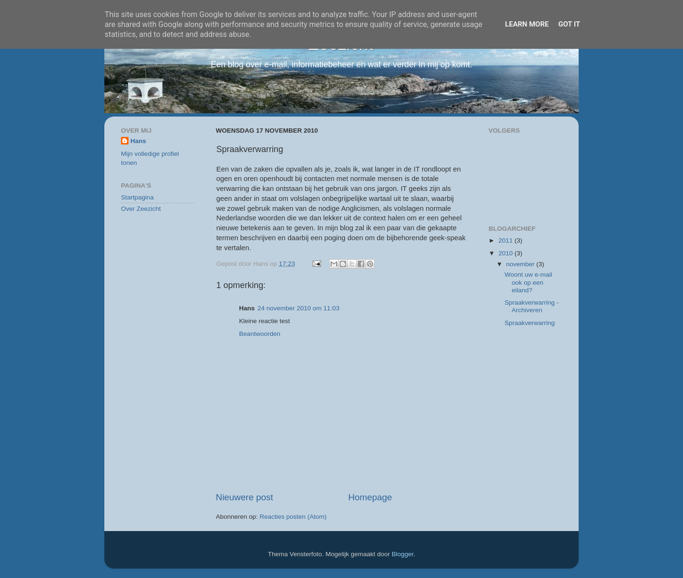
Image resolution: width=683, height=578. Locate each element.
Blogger (403, 554)
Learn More (527, 24)
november (521, 264)
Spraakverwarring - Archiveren (532, 306)
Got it (569, 24)
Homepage (370, 497)
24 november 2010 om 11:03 (299, 308)
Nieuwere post (244, 497)
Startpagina (137, 197)
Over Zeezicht (141, 208)
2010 (506, 253)
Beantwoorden (259, 333)
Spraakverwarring (530, 322)
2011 (506, 240)
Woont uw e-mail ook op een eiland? (528, 282)
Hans (138, 140)
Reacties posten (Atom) (292, 516)
